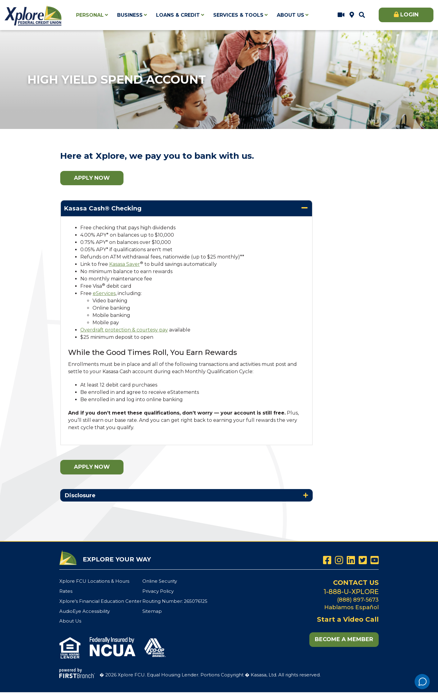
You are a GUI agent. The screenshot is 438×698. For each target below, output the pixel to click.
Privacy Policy (158, 591)
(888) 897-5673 (357, 599)
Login (409, 14)
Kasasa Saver (124, 264)
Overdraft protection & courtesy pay (124, 330)
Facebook (327, 560)
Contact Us (355, 582)
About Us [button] (290, 15)
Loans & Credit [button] (178, 15)
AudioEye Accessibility (84, 610)
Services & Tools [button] (238, 15)
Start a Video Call (341, 14)
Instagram (339, 560)
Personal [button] (90, 15)
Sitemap (152, 610)
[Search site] (362, 14)
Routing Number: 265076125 (175, 600)
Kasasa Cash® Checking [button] (102, 208)
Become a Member (344, 638)
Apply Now (92, 178)
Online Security (159, 581)
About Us (70, 620)
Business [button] (130, 15)
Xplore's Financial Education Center (100, 600)
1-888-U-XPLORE (351, 591)
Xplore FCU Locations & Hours (351, 14)
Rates (65, 591)
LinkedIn (351, 560)
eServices (104, 293)
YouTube (374, 560)
